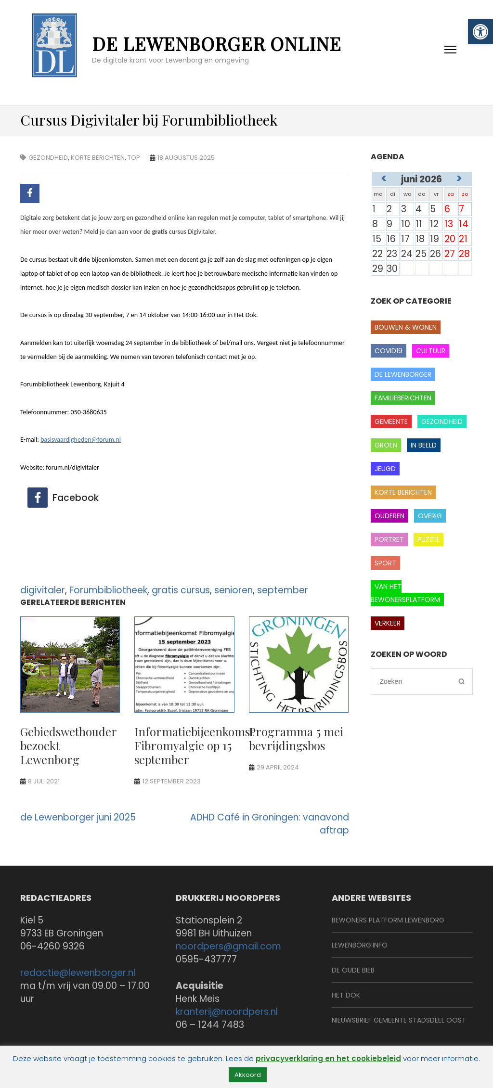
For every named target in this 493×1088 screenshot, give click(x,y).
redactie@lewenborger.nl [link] (77, 972)
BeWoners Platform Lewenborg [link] (388, 920)
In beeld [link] (424, 445)
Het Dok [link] (346, 995)
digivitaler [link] (42, 590)
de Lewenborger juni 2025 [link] (78, 817)
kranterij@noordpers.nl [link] (227, 1011)
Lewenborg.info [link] (360, 945)
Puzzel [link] (428, 539)
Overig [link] (430, 516)
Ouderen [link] (389, 516)
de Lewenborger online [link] (216, 43)
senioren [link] (233, 590)
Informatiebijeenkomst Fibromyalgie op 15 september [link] (194, 745)
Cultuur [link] (430, 351)
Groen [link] (386, 445)
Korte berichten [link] (98, 157)
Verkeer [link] (388, 623)
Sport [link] (385, 563)
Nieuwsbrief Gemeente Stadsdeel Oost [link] (399, 1020)
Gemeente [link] (391, 421)
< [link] (384, 178)
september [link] (282, 590)
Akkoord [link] (247, 1074)
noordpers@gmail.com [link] (228, 946)
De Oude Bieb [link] (353, 970)
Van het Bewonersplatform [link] (405, 593)
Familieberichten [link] (403, 398)
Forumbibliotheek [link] (108, 590)
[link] (480, 31)
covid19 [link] (388, 351)
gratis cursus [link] (181, 590)
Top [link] (134, 157)
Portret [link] (389, 539)
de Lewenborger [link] (403, 374)
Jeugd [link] (385, 469)
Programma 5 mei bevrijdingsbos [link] (296, 738)
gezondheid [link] (48, 157)
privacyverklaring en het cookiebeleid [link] (328, 1058)
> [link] (459, 178)
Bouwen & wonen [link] (406, 327)
